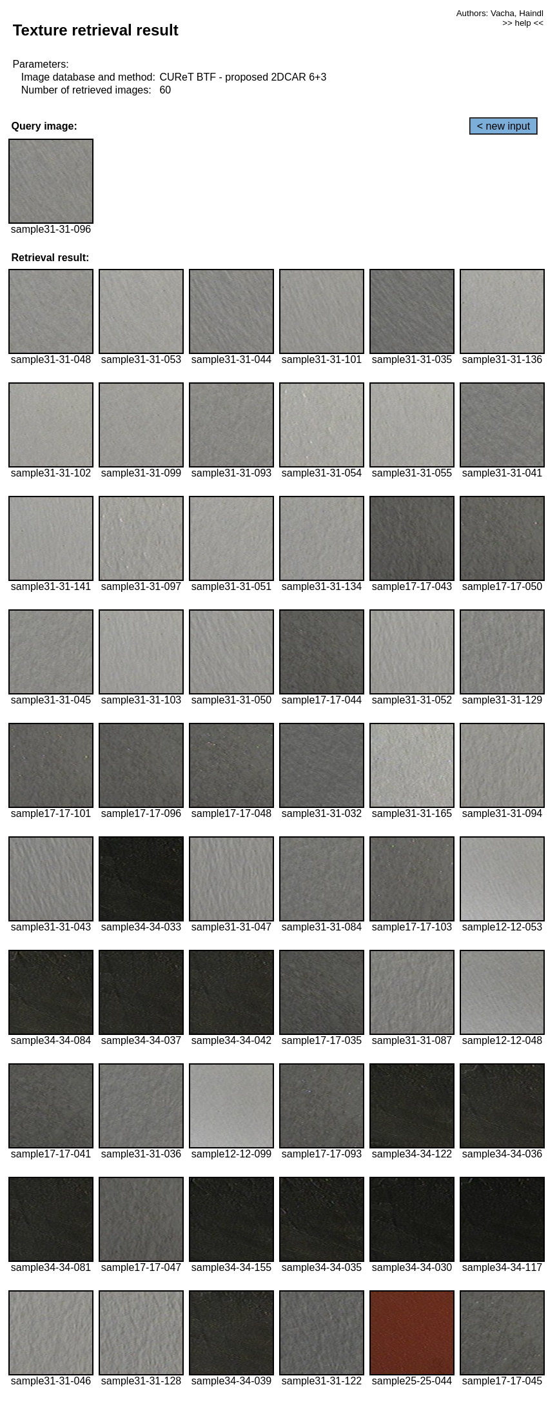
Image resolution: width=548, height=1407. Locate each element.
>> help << (522, 23)
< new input (503, 126)
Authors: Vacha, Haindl (499, 13)
